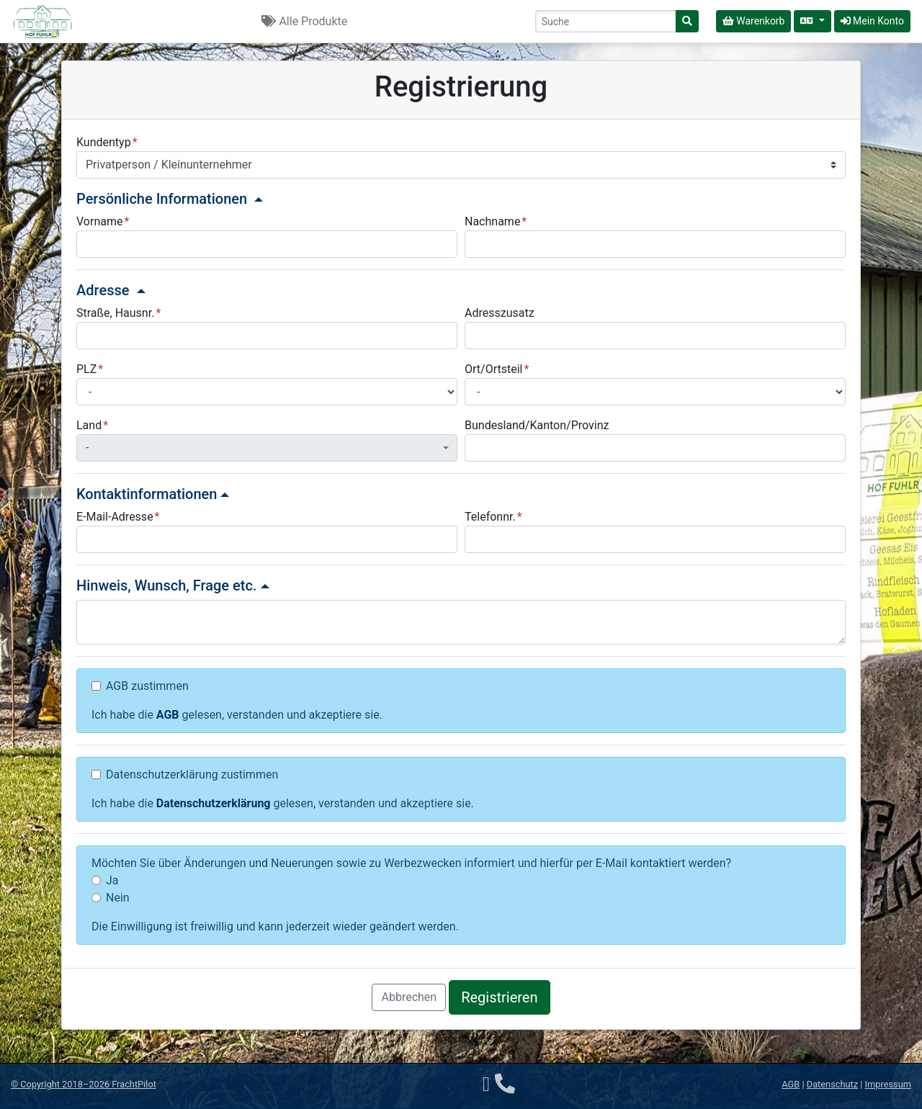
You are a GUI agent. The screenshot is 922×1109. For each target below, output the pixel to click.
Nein (118, 897)
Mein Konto (872, 21)
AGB (167, 715)
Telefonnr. (490, 517)
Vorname (99, 221)
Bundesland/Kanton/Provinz (537, 425)
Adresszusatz (499, 313)
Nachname (492, 221)
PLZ (86, 369)
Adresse (111, 290)
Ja (112, 880)
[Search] (605, 21)
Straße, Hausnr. (115, 313)
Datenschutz (832, 1084)
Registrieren (499, 997)
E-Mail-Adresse (114, 517)
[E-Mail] (486, 1084)
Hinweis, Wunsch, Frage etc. (172, 585)
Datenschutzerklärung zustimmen (192, 774)
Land (89, 425)
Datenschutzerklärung (213, 803)
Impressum (888, 1084)
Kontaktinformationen (152, 494)
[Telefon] (505, 1084)
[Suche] (687, 21)
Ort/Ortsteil (493, 369)
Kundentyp (103, 142)
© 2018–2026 (83, 1084)
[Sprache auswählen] (812, 21)
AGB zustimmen (147, 686)
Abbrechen (409, 997)
